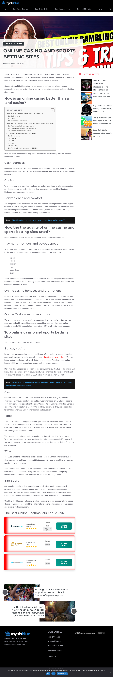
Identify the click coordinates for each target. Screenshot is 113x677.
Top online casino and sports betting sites (21, 133)
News (102, 9)
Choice (13, 118)
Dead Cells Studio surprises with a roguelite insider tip (96, 134)
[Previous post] (5, 592)
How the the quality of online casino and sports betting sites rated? (30, 123)
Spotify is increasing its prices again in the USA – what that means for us (97, 122)
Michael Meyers (10, 63)
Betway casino (15, 136)
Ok (48, 674)
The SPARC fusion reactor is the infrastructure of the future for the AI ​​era (94, 85)
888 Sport (14, 145)
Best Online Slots (44, 9)
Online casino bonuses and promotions (23, 128)
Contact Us (51, 657)
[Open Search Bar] (110, 9)
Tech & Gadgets (14, 44)
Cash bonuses (15, 116)
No (53, 674)
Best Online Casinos (23, 9)
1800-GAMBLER (53, 637)
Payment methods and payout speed (22, 126)
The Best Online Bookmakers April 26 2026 (24, 148)
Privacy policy (62, 674)
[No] (110, 672)
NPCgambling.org (53, 641)
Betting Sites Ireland (55, 645)
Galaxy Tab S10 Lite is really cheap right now (95, 98)
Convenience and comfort (19, 121)
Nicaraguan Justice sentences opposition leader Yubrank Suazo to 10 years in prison (52, 592)
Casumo (13, 138)
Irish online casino (54, 651)
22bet (12, 143)
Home (6, 9)
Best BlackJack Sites (65, 9)
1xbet (12, 141)
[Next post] (74, 611)
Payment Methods (86, 9)
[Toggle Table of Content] (51, 110)
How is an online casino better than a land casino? (25, 113)
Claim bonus (64, 526)
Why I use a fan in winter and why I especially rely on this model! (96, 110)
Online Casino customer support (21, 131)
